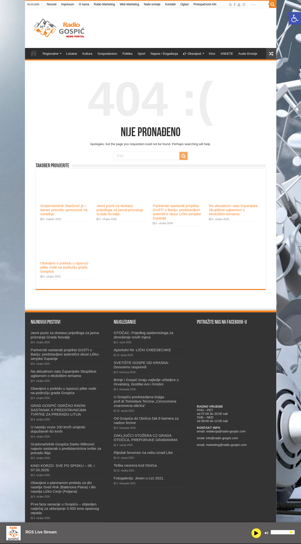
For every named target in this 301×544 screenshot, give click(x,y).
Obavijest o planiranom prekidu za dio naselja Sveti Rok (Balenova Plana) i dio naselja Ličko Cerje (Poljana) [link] (63, 487)
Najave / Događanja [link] (164, 53)
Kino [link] (212, 53)
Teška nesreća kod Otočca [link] (135, 465)
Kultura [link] (87, 53)
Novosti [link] (51, 4)
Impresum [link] (67, 4)
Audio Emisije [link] (247, 53)
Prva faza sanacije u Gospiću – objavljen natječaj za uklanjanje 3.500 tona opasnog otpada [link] (65, 508)
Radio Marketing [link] (104, 4)
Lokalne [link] (71, 53)
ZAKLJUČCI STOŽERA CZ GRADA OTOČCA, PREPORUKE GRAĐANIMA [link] (145, 437)
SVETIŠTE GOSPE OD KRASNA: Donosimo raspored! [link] (141, 365)
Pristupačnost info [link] (205, 4)
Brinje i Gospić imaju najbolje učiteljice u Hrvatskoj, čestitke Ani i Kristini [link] (146, 382)
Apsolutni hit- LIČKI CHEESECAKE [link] (142, 350)
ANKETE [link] (226, 53)
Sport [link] (141, 53)
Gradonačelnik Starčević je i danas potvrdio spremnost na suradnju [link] (64, 210)
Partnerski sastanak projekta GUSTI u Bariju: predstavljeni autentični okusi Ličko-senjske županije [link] (177, 212)
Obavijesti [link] (192, 53)
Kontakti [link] (170, 4)
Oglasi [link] (185, 4)
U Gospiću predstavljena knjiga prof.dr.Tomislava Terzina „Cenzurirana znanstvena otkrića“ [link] (145, 401)
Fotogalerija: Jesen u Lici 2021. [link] (139, 478)
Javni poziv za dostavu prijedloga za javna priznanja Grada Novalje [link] (119, 210)
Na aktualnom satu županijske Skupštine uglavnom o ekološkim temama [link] (233, 210)
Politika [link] (127, 53)
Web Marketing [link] (129, 4)
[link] (294, 18)
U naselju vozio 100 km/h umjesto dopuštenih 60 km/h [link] (58, 429)
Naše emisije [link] (152, 4)
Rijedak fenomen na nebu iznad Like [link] (143, 452)
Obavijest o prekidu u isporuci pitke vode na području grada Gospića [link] (64, 267)
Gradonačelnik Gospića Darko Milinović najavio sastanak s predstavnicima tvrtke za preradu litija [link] (66, 448)
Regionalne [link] (51, 53)
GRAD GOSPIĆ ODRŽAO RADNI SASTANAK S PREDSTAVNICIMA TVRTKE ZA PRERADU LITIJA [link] (58, 409)
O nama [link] (84, 4)
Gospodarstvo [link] (107, 53)
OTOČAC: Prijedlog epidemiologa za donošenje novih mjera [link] (143, 335)
